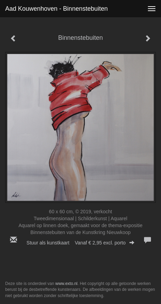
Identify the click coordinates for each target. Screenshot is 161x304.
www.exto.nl (66, 283)
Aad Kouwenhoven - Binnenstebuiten (56, 8)
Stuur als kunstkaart (81, 242)
